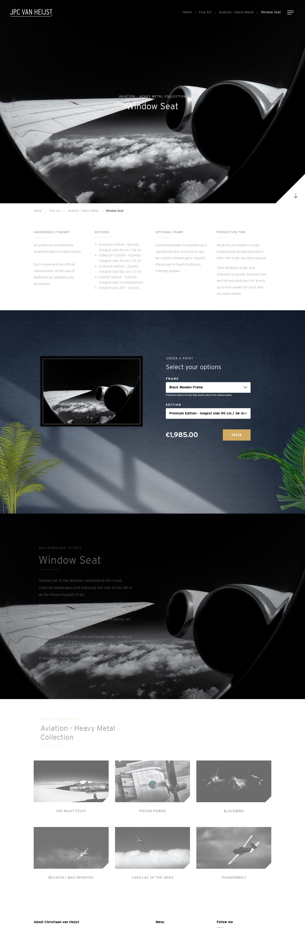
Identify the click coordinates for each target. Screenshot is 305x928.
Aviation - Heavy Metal (236, 12)
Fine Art (205, 12)
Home (187, 12)
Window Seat (271, 12)
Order (237, 435)
